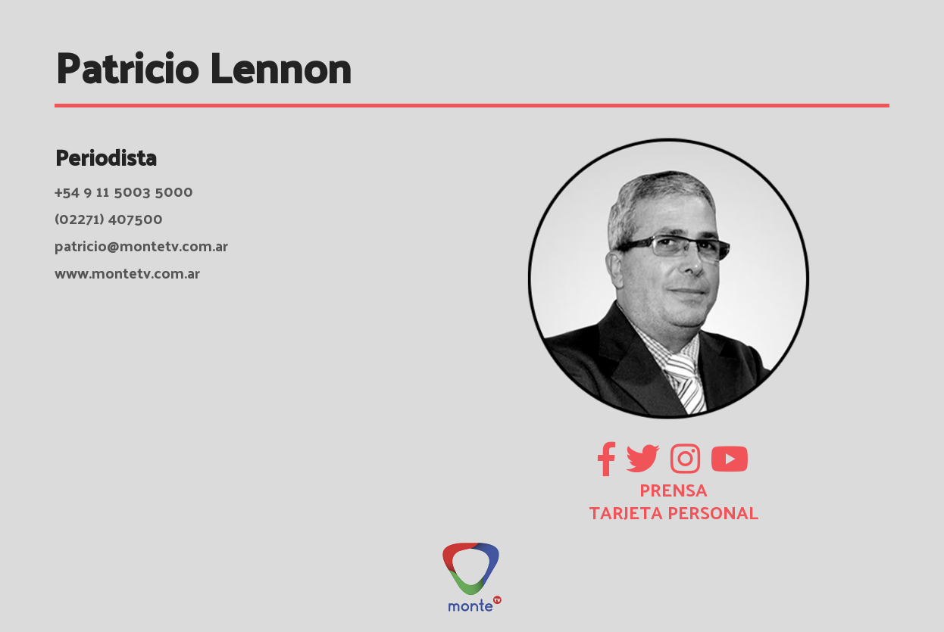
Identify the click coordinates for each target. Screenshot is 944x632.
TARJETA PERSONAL (673, 511)
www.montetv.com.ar (127, 272)
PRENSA (673, 489)
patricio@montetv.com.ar (141, 245)
